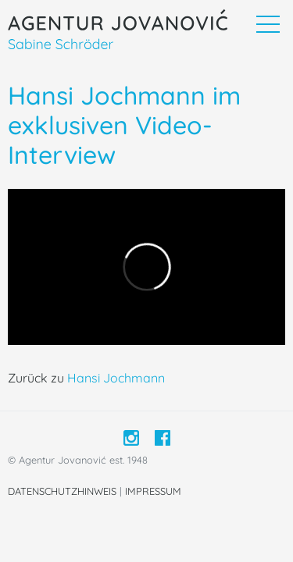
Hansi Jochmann (116, 378)
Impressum (153, 491)
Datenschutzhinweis (62, 491)
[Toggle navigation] (267, 23)
